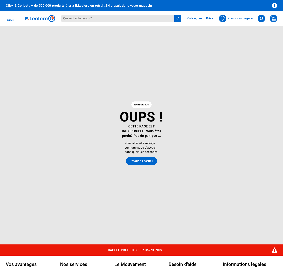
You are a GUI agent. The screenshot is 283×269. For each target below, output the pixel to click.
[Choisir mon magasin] (236, 18)
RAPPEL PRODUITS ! (137, 250)
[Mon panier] (273, 18)
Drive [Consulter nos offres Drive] (210, 18)
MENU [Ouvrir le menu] (10, 18)
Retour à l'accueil (141, 160)
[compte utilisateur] (261, 18)
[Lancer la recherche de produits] (177, 18)
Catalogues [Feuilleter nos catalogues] (195, 18)
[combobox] (117, 18)
